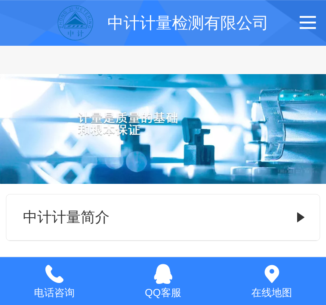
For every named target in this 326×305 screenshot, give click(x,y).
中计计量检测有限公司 (188, 23)
